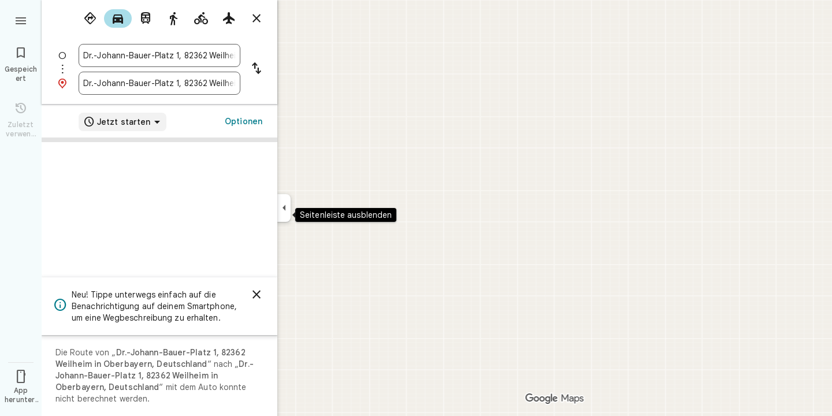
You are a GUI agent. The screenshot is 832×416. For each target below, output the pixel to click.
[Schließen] (256, 295)
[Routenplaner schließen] (256, 18)
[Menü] (21, 19)
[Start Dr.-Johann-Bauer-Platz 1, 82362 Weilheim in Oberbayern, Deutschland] (159, 55)
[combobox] (159, 55)
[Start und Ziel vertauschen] (256, 69)
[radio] (90, 18)
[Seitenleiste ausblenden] (284, 208)
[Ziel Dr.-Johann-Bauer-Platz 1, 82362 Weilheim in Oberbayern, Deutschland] (159, 83)
